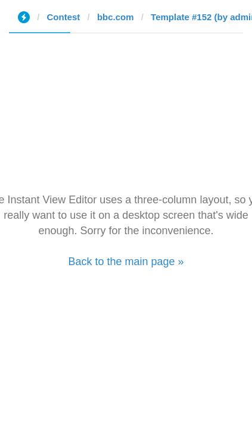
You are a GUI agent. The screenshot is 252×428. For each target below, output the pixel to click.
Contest (63, 17)
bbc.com (115, 17)
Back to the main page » (125, 262)
